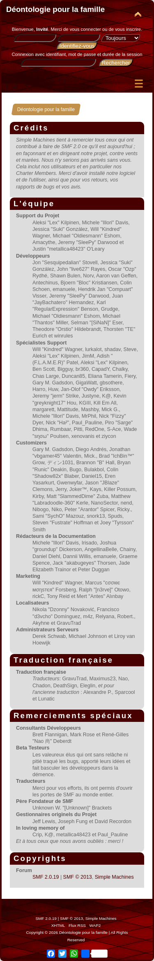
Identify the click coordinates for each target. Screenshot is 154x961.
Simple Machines (114, 877)
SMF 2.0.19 (45, 877)
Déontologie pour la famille (55, 9)
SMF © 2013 (77, 877)
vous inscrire (128, 29)
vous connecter (85, 29)
